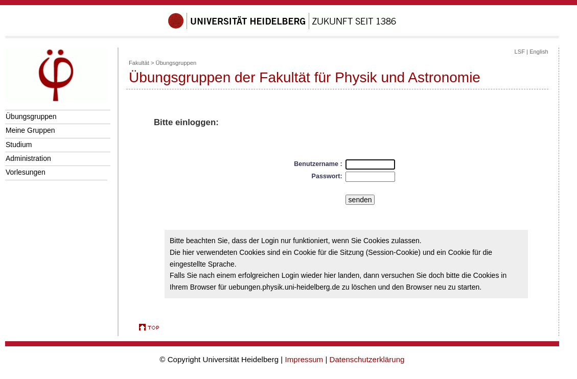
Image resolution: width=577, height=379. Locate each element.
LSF (519, 52)
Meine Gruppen (30, 130)
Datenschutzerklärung (367, 359)
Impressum (304, 359)
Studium (19, 144)
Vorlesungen (25, 172)
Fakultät (139, 63)
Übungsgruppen (31, 116)
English (538, 52)
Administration (28, 158)
